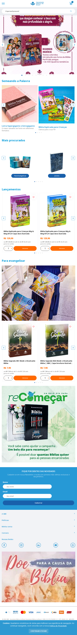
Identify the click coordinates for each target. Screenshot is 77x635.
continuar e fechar (38, 631)
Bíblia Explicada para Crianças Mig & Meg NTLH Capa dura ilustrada (19, 232)
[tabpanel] (38, 44)
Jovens (56, 176)
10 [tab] (53, 75)
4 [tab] (32, 75)
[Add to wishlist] (33, 197)
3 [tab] (29, 75)
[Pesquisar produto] (71, 12)
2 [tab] (25, 75)
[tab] (35, 132)
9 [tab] (50, 75)
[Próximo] (74, 45)
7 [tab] (43, 75)
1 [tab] (22, 75)
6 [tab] (39, 75)
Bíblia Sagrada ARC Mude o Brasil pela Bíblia (19, 362)
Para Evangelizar (20, 176)
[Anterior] (2, 45)
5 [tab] (36, 75)
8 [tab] (46, 75)
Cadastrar (38, 503)
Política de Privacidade (58, 626)
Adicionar (25, 248)
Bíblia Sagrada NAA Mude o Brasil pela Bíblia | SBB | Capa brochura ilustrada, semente (56, 362)
